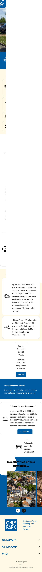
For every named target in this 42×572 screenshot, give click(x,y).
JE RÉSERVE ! (25, 432)
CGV (21, 564)
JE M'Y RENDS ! (21, 374)
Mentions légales (21, 562)
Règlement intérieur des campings (21, 567)
